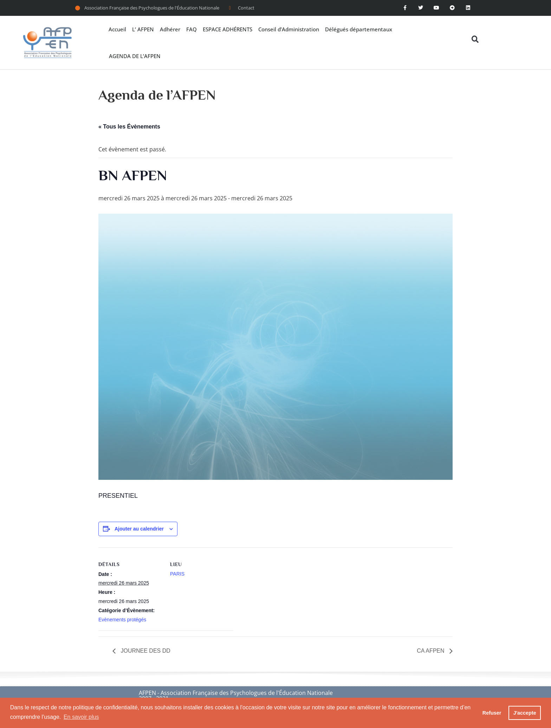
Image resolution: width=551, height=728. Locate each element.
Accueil (117, 29)
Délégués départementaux (358, 29)
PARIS (177, 574)
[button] (475, 39)
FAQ (191, 29)
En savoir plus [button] (81, 717)
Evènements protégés (122, 619)
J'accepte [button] (524, 713)
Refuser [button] (491, 713)
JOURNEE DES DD (144, 651)
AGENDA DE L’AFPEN (135, 55)
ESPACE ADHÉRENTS (227, 29)
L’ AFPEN (143, 29)
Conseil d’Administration (288, 29)
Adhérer (170, 29)
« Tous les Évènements (129, 127)
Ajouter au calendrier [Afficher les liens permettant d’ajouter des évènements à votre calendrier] (139, 529)
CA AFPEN (431, 651)
